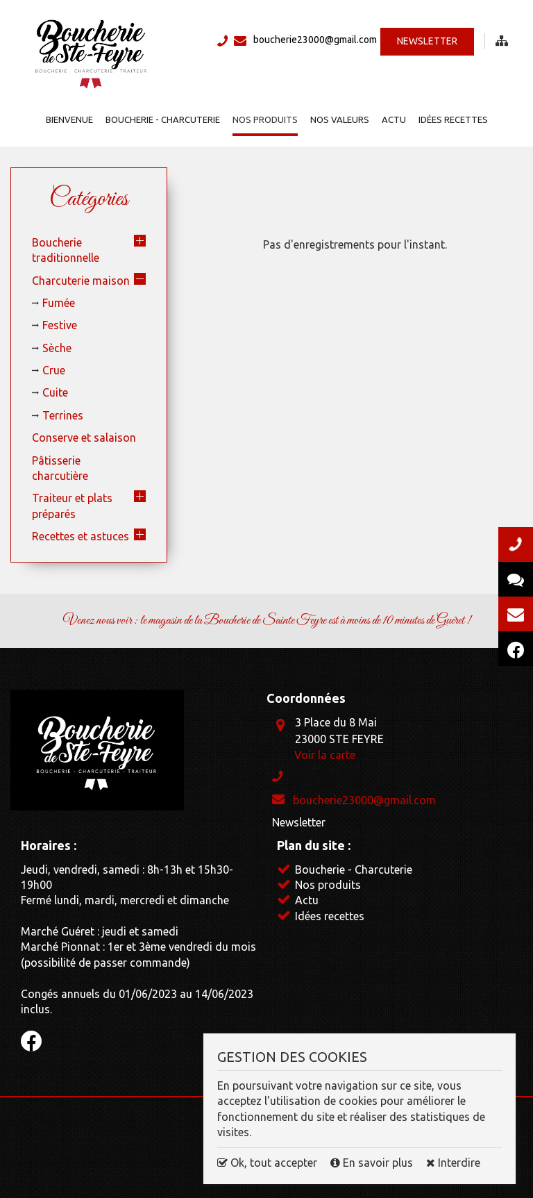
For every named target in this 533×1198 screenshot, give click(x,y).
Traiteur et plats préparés (72, 505)
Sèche (56, 348)
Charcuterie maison (81, 280)
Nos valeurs (339, 119)
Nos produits (265, 119)
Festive (59, 325)
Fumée (58, 303)
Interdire (453, 1162)
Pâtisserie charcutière (60, 468)
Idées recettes (453, 119)
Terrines (62, 415)
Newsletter (427, 41)
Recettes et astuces (80, 536)
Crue (53, 370)
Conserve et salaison (84, 437)
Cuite (55, 392)
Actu (394, 119)
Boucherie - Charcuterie (162, 119)
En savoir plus (373, 1162)
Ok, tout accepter (267, 1162)
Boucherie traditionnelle (65, 250)
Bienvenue (69, 119)
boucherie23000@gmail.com (315, 39)
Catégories (88, 199)
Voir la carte (324, 755)
